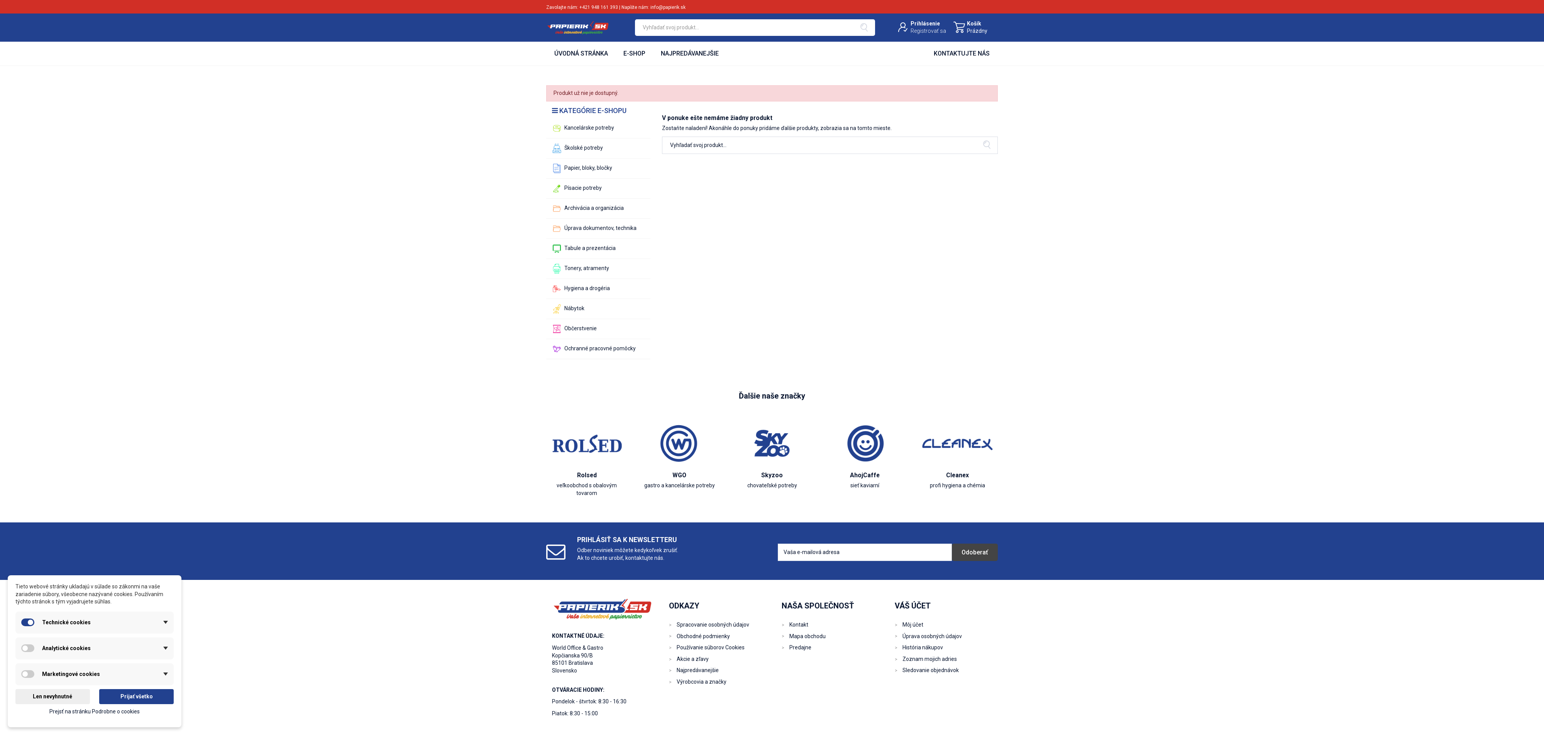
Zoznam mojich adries (929, 659)
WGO (679, 475)
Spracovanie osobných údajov (713, 625)
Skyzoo (772, 475)
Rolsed (587, 475)
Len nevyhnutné (52, 696)
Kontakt (798, 625)
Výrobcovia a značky (701, 682)
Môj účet (912, 625)
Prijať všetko (136, 696)
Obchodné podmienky (703, 636)
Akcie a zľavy (693, 659)
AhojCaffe (865, 475)
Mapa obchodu (807, 636)
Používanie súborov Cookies (711, 647)
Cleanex (957, 475)
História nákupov (922, 647)
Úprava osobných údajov (932, 636)
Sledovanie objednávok (930, 670)
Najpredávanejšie (698, 670)
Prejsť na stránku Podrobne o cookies (94, 711)
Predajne (800, 647)
